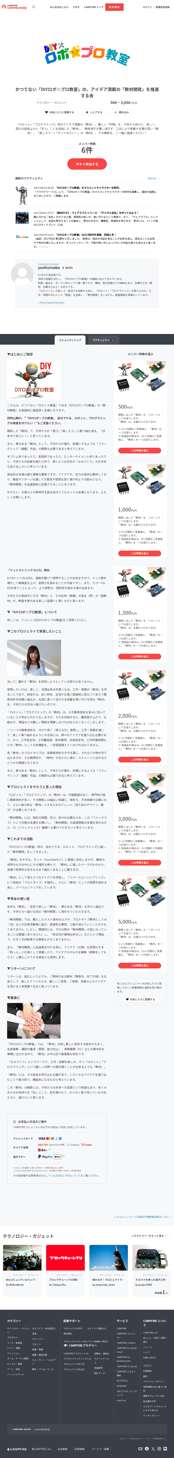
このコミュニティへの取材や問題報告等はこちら (141, 1217)
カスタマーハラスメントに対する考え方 (155, 1408)
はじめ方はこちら (59, 7)
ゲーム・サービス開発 (17, 1358)
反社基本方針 (149, 1401)
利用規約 (147, 1370)
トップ (70, 340)
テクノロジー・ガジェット (18, 1330)
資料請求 (114, 7)
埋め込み (123, 112)
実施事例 (98, 1367)
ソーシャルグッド (15, 1374)
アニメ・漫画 (13, 1347)
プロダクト (12, 1337)
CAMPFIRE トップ (93, 7)
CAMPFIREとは (150, 1332)
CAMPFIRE (122, 1328)
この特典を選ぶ (140, 450)
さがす (76, 7)
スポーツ (36, 1344)
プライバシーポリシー (154, 1381)
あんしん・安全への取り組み (155, 1339)
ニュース (147, 1347)
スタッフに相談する (96, 1328)
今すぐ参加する (87, 164)
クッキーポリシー (151, 1415)
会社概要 (62, 1449)
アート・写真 (13, 1369)
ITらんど (27, 620)
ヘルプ (146, 1352)
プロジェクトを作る (73, 1328)
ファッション (13, 1353)
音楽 (34, 1333)
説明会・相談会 (101, 1353)
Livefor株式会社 (42, 1429)
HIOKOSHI (121, 1385)
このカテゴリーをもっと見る (147, 1235)
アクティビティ (104, 340)
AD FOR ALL (122, 1380)
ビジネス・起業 (14, 1363)
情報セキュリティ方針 (153, 1395)
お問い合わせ (149, 1357)
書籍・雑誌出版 (39, 1354)
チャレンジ (37, 1338)
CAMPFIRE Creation (126, 1342)
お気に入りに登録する (59, 112)
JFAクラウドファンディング (127, 1393)
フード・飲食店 (14, 1342)
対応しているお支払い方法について (60, 1175)
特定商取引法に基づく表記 (155, 1388)
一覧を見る (151, 178)
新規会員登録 (163, 7)
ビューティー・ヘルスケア (44, 1361)
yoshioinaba (49, 267)
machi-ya (121, 1400)
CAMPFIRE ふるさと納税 (126, 1373)
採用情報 (80, 1449)
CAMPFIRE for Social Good (127, 1349)
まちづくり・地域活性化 (44, 1328)
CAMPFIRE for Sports (127, 1366)
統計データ (99, 1373)
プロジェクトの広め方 (74, 1369)
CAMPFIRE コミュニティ (126, 1335)
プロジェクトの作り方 (74, 1363)
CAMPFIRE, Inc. (43, 1449)
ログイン (147, 7)
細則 (145, 1376)
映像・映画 (37, 1349)
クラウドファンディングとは (77, 1358)
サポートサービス (101, 1360)
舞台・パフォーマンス (43, 1369)
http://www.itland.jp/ (52, 302)
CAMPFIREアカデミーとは (75, 1353)
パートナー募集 (100, 1449)
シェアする (95, 112)
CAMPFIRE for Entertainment (123, 1358)
